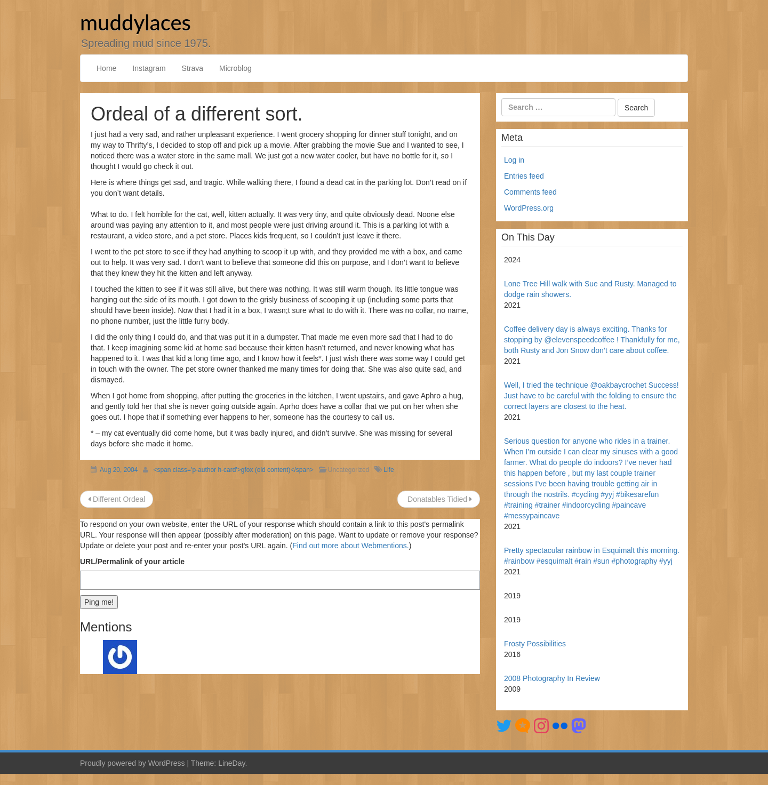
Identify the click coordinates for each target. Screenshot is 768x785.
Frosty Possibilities (536, 643)
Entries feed (524, 176)
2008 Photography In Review (552, 678)
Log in (514, 160)
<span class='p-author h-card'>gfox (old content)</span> (233, 470)
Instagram (148, 68)
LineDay (231, 763)
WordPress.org (529, 208)
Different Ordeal (116, 499)
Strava (192, 68)
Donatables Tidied (438, 499)
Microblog (235, 68)
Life (388, 470)
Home (106, 68)
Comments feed (530, 192)
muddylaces (135, 22)
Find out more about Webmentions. (350, 545)
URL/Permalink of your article (132, 561)
